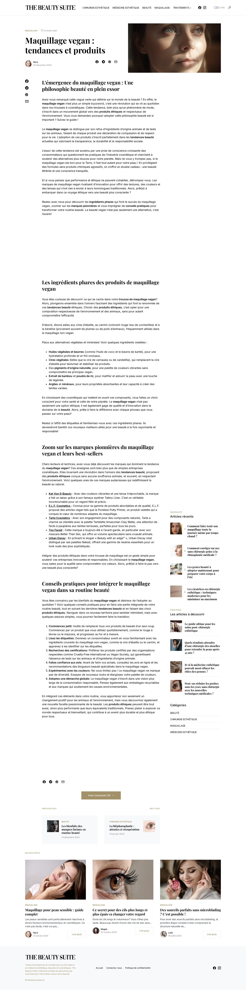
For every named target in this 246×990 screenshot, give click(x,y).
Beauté (65, 822)
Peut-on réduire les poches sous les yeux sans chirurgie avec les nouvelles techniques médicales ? (202, 688)
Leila (170, 932)
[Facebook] (199, 7)
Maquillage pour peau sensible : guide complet (54, 912)
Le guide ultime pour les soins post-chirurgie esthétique (200, 627)
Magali (104, 929)
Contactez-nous (114, 968)
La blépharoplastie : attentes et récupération (124, 827)
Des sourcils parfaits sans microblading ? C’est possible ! (190, 912)
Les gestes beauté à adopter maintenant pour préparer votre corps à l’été (203, 572)
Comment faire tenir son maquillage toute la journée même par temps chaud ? (202, 531)
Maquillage (31, 30)
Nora (35, 62)
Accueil (99, 968)
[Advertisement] (101, 244)
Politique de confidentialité (137, 968)
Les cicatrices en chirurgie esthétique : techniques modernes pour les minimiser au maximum (203, 594)
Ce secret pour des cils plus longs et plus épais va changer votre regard (120, 912)
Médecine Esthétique (183, 732)
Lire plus (77, 934)
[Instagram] (204, 7)
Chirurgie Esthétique (121, 822)
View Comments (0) (99, 795)
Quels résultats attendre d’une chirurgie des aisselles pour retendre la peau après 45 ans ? (202, 647)
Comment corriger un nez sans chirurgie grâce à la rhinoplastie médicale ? (203, 552)
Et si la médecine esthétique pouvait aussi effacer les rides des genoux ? (202, 668)
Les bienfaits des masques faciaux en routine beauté (74, 829)
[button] (219, 7)
